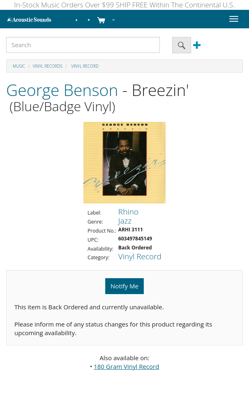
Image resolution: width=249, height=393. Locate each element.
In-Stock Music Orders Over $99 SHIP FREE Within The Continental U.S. (124, 4)
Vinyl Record (84, 66)
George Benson (62, 90)
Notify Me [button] (124, 286)
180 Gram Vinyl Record (126, 366)
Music (19, 66)
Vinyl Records (47, 66)
